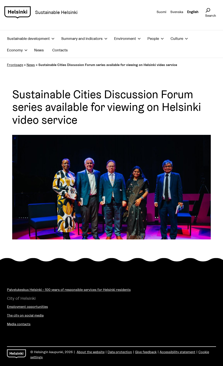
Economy (15, 50)
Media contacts (18, 324)
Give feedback (146, 352)
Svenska (176, 12)
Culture (177, 38)
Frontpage (15, 65)
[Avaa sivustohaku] (207, 10)
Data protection (120, 352)
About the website (91, 352)
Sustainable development (28, 38)
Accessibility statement (177, 352)
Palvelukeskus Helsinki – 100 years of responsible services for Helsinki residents (69, 289)
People (153, 38)
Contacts (60, 50)
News (39, 50)
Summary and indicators (82, 38)
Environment (125, 38)
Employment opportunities (27, 306)
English (192, 12)
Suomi (161, 12)
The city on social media (25, 315)
